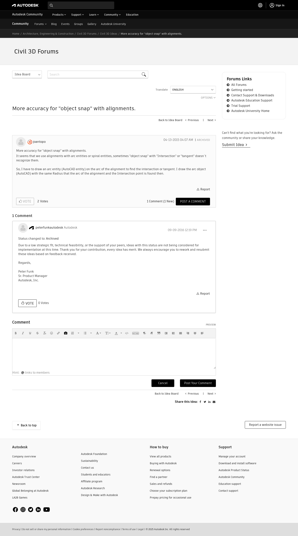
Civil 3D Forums (87, 34)
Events (65, 24)
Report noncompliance (108, 529)
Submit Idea (234, 144)
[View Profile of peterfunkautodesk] (49, 227)
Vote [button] (26, 201)
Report (205, 189)
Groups (78, 24)
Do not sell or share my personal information (46, 529)
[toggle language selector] (260, 5)
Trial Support (240, 106)
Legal (141, 529)
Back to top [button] (29, 425)
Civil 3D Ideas (108, 34)
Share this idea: (186, 402)
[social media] (31, 509)
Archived (203, 140)
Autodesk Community (27, 14)
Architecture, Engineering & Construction (48, 34)
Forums (39, 24)
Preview (211, 325)
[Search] (98, 74)
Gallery (91, 24)
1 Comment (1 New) (160, 201)
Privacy (16, 529)
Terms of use (129, 529)
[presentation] (15, 333)
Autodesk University (113, 24)
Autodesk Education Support (251, 100)
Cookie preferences (83, 529)
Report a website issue (265, 425)
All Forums (238, 85)
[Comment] (193, 201)
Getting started (242, 90)
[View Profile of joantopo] (39, 142)
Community (20, 24)
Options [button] (207, 98)
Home (15, 34)
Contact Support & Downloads (252, 95)
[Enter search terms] (81, 5)
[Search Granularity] (27, 74)
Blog (54, 24)
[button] (205, 230)
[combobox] (81, 5)
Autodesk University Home (250, 111)
